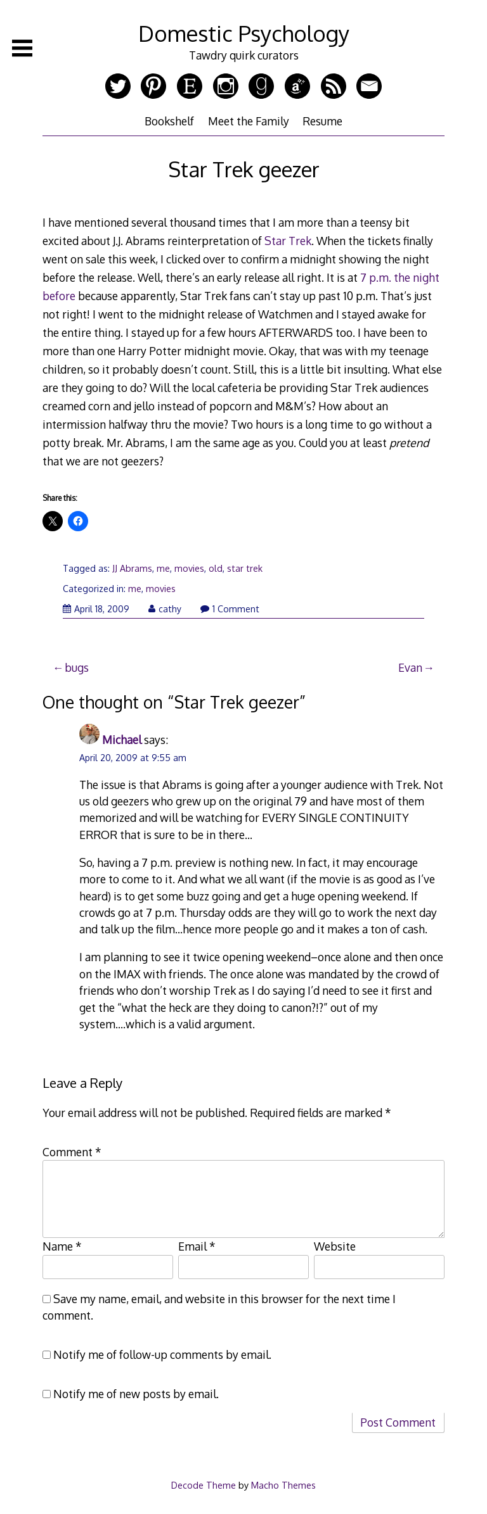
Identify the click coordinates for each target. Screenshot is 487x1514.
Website (335, 1246)
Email (197, 1246)
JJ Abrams (132, 568)
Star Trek (287, 241)
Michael (121, 740)
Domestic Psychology (243, 33)
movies (189, 568)
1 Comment (229, 608)
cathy (164, 608)
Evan (410, 667)
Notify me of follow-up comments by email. (162, 1354)
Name (62, 1246)
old (216, 568)
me (163, 568)
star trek (245, 568)
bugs (77, 667)
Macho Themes (283, 1485)
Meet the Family (248, 121)
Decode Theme (203, 1485)
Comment (71, 1152)
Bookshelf (169, 121)
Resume (322, 121)
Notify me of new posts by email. (136, 1394)
